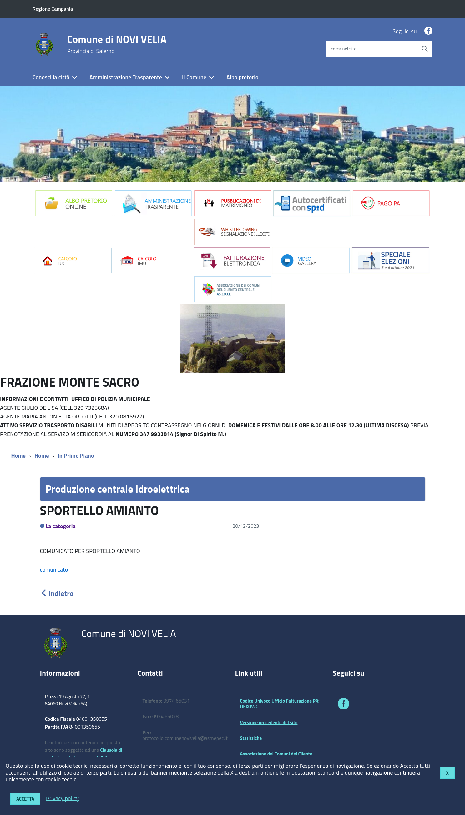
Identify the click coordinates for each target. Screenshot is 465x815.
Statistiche (251, 738)
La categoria (61, 526)
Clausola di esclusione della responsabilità (83, 753)
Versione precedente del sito (269, 722)
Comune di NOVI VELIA (117, 44)
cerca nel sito (343, 48)
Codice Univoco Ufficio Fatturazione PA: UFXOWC (280, 703)
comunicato (54, 569)
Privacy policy (62, 798)
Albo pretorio (242, 77)
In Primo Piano (76, 455)
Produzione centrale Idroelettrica (118, 488)
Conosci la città (51, 77)
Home (18, 455)
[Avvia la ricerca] (424, 49)
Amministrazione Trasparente (125, 77)
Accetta (25, 798)
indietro (57, 593)
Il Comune (194, 77)
